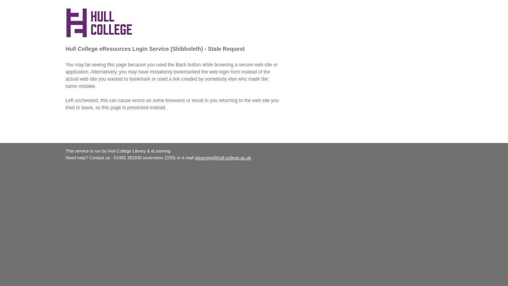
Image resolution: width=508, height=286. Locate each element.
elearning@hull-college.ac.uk (223, 157)
